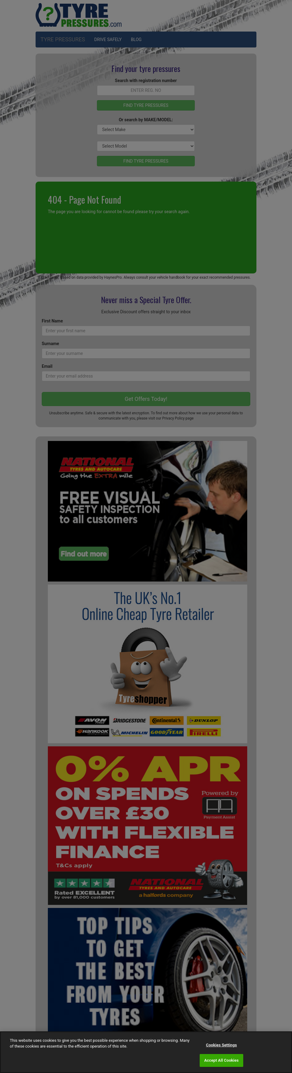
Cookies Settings (221, 1045)
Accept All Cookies (221, 1060)
